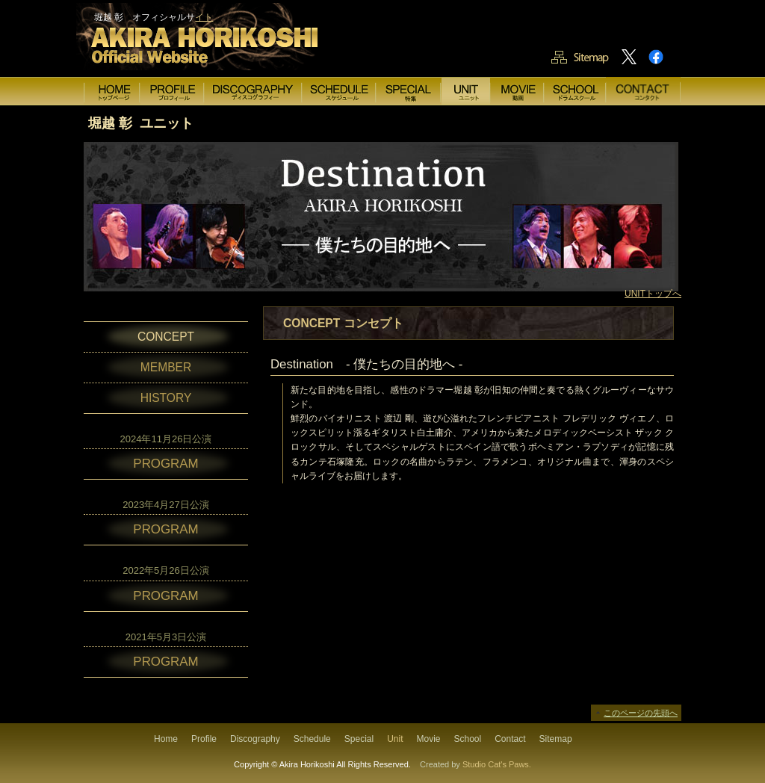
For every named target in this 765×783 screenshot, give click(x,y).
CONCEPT (165, 336)
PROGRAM (165, 464)
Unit (395, 739)
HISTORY (166, 398)
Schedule (312, 739)
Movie (428, 739)
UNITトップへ (653, 293)
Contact (510, 739)
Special (359, 739)
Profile (204, 739)
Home (166, 739)
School (468, 739)
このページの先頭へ (641, 712)
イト (204, 17)
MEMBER (165, 367)
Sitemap (555, 739)
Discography (255, 739)
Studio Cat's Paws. (496, 764)
